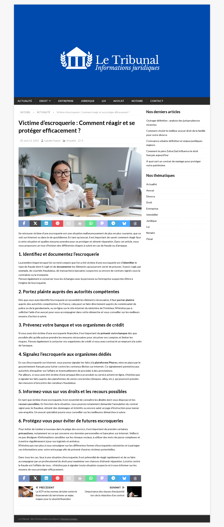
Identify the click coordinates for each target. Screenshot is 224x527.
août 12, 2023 (31, 140)
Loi (104, 100)
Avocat (118, 100)
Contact (156, 100)
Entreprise (66, 100)
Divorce (150, 196)
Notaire (137, 100)
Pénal (149, 238)
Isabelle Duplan (52, 140)
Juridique (87, 100)
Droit (43, 100)
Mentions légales (69, 519)
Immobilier (152, 214)
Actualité (25, 100)
